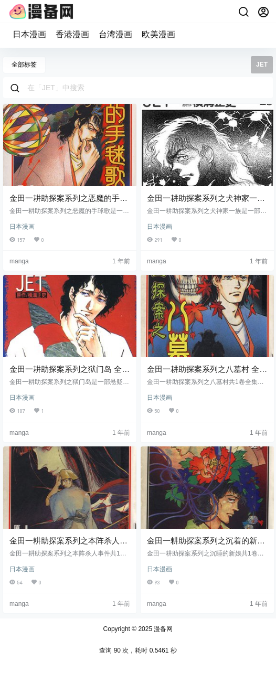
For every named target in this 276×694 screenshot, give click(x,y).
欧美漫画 (158, 34)
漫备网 (162, 629)
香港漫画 (72, 34)
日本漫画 (29, 34)
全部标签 (24, 64)
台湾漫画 (115, 34)
